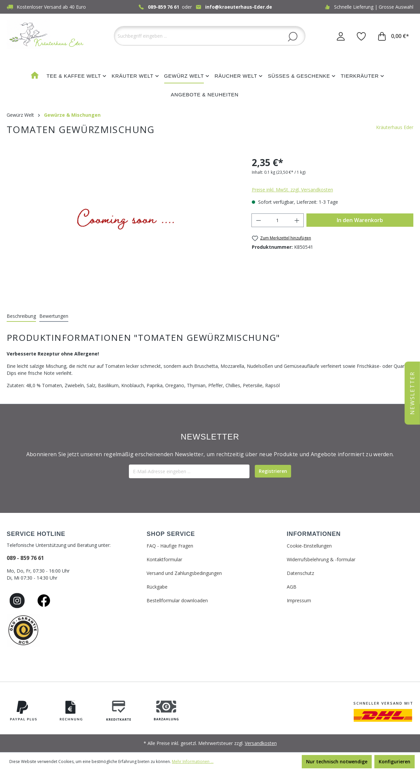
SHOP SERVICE (171, 534)
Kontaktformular (164, 559)
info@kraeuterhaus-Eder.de (238, 7)
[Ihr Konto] (340, 36)
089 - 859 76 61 (25, 558)
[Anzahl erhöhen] (297, 220)
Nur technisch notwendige (336, 761)
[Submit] (273, 471)
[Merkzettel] (361, 36)
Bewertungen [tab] (53, 316)
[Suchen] (292, 36)
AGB (291, 587)
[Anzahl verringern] (258, 220)
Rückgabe (157, 587)
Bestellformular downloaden (177, 600)
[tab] (21, 316)
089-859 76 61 (163, 7)
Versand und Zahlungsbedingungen (184, 573)
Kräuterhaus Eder (394, 127)
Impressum (299, 600)
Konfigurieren (394, 761)
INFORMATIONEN (314, 534)
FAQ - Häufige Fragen (170, 546)
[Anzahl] (277, 220)
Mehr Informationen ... (192, 761)
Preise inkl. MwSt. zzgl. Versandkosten (292, 189)
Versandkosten (261, 743)
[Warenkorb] (393, 36)
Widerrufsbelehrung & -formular (321, 559)
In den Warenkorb (360, 220)
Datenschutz (300, 573)
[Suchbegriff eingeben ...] (210, 36)
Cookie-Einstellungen (309, 546)
